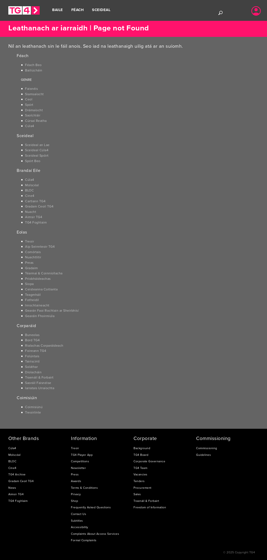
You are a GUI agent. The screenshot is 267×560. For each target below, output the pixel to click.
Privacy (76, 494)
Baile (57, 9)
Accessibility (79, 527)
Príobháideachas (38, 278)
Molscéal (32, 185)
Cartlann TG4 (35, 201)
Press (75, 474)
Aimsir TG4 (33, 217)
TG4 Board (141, 455)
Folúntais (32, 356)
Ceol (28, 99)
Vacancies (140, 474)
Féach (77, 9)
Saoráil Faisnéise (38, 382)
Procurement (142, 488)
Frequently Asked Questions (91, 507)
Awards (76, 481)
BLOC (29, 190)
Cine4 (29, 195)
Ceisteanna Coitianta (41, 289)
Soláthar (31, 366)
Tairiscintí (32, 361)
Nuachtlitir (33, 257)
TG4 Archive (17, 474)
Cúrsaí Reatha (36, 120)
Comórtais (33, 252)
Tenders (139, 481)
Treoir (29, 241)
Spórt (29, 104)
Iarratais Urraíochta (39, 388)
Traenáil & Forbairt (39, 377)
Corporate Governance (149, 461)
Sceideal (101, 9)
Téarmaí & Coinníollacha (44, 273)
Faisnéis (31, 88)
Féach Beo (33, 64)
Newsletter (78, 468)
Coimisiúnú (34, 407)
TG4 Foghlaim (36, 222)
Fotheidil (32, 300)
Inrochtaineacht (37, 305)
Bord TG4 (32, 340)
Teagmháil (33, 294)
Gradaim (31, 268)
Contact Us (78, 514)
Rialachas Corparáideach (44, 345)
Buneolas (32, 334)
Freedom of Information (150, 507)
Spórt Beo (32, 161)
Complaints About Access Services (95, 534)
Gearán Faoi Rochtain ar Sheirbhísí (52, 310)
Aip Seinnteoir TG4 (40, 246)
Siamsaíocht (34, 94)
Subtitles (77, 521)
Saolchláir (32, 115)
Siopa (29, 283)
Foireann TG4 (35, 350)
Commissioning (206, 448)
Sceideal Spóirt (37, 155)
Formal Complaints (84, 540)
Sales (137, 494)
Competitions (80, 461)
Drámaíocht (34, 110)
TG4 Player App (82, 455)
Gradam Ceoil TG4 (39, 206)
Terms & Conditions (84, 488)
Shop (74, 501)
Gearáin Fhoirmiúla (39, 316)
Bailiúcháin (33, 70)
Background (142, 448)
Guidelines (203, 455)
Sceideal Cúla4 (36, 150)
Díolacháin (33, 372)
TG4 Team (140, 468)
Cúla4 (29, 126)
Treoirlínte (33, 412)
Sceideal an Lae (37, 144)
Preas (29, 262)
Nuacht (30, 211)
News (12, 488)
